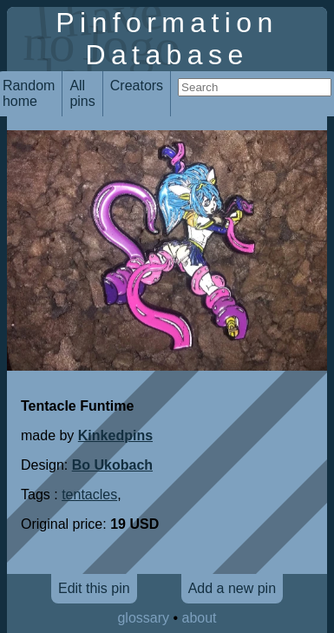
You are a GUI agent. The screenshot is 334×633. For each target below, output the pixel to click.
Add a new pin (232, 588)
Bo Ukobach (112, 465)
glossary (143, 617)
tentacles (89, 494)
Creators (136, 85)
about (199, 617)
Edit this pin (94, 588)
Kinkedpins (115, 435)
